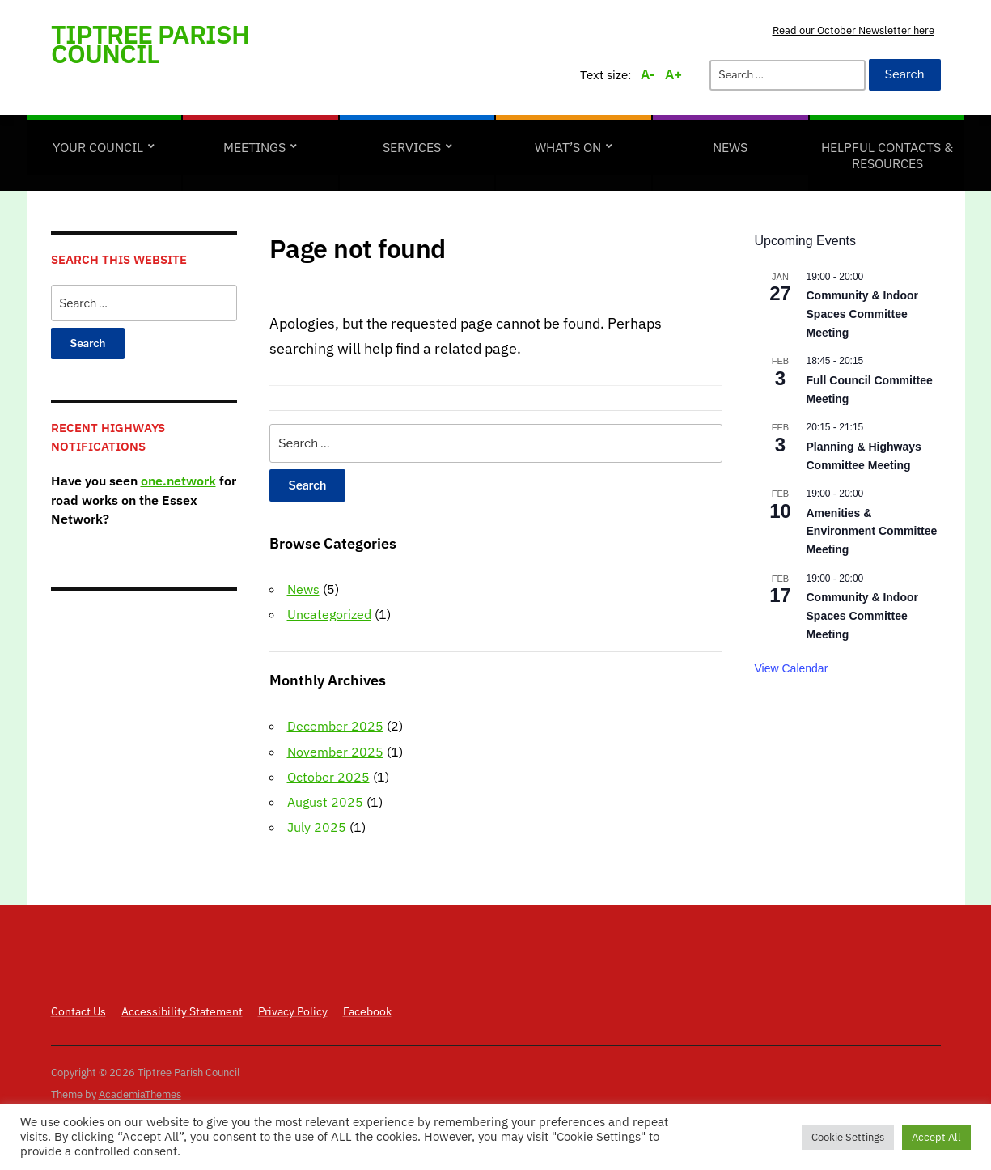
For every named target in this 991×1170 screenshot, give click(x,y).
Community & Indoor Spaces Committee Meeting (862, 313)
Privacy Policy (293, 1011)
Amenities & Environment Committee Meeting (872, 531)
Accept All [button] (936, 1137)
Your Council (98, 147)
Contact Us (78, 1011)
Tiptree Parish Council (150, 43)
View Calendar (791, 668)
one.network (178, 481)
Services (412, 147)
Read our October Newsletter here (853, 30)
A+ (673, 74)
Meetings (254, 147)
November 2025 (335, 752)
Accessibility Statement (182, 1011)
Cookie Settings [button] (847, 1137)
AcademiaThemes (140, 1094)
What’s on (568, 147)
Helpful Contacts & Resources (887, 155)
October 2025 (328, 777)
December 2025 (335, 726)
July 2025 (316, 827)
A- (648, 74)
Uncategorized (329, 614)
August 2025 (325, 802)
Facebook (367, 1011)
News (730, 147)
